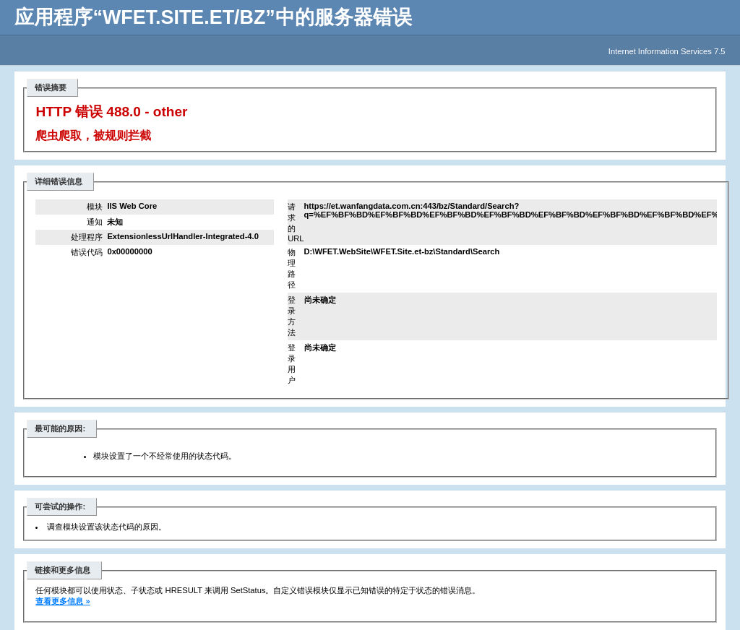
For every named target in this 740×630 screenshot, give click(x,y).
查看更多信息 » (62, 601)
